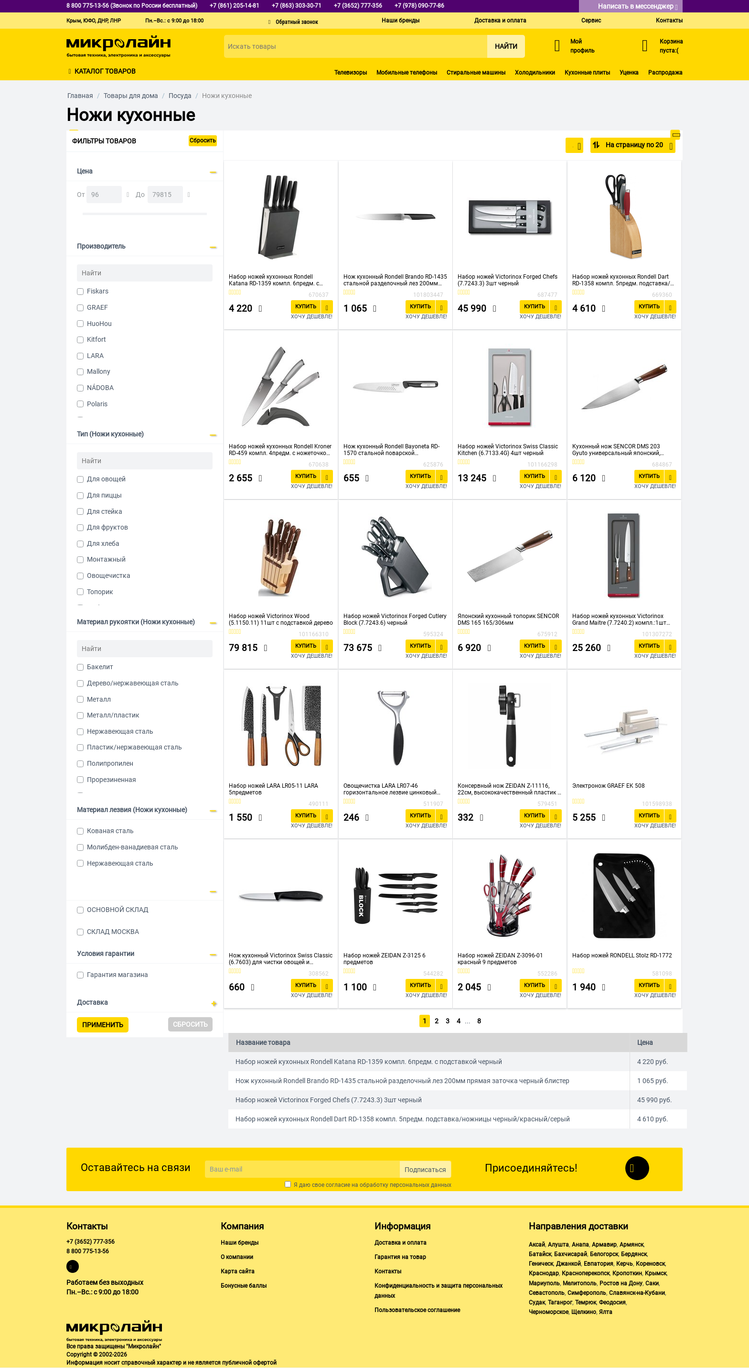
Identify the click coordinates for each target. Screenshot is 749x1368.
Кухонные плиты (587, 72)
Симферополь (586, 1293)
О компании (237, 1257)
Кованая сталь (110, 831)
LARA (95, 355)
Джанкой (568, 1263)
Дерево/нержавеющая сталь (133, 683)
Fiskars (97, 291)
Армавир (604, 1244)
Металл (99, 699)
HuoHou (99, 323)
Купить (305, 307)
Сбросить (203, 140)
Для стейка (104, 511)
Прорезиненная (111, 779)
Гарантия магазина (117, 974)
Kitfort (96, 339)
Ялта (605, 1312)
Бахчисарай (570, 1254)
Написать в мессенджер (638, 6)
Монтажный (106, 559)
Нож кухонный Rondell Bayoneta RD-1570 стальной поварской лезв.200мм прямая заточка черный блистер (393, 449)
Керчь (624, 1263)
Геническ (541, 1263)
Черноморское (548, 1312)
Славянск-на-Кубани (637, 1293)
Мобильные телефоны (406, 72)
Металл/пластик (113, 715)
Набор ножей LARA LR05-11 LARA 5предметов (273, 789)
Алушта (558, 1244)
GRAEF (97, 307)
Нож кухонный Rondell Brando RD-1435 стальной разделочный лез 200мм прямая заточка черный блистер (395, 280)
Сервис (591, 20)
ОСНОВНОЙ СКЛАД (118, 909)
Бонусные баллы (244, 1285)
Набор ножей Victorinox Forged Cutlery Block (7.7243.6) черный (395, 619)
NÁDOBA (100, 387)
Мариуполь (544, 1283)
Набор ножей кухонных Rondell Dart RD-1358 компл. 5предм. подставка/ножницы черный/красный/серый (621, 280)
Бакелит (100, 667)
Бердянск (634, 1254)
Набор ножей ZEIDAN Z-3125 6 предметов (384, 959)
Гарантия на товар (400, 1257)
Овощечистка (108, 575)
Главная (80, 95)
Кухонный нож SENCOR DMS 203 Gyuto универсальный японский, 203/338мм (616, 449)
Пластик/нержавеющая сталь (134, 747)
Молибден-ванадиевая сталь (132, 847)
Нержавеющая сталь (120, 731)
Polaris (97, 404)
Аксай (537, 1244)
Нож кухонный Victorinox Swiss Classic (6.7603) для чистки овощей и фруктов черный (280, 959)
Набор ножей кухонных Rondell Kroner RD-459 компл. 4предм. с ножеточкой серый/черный (280, 449)
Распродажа (665, 72)
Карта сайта (238, 1271)
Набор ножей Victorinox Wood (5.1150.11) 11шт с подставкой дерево (281, 619)
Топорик (100, 592)
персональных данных (420, 1185)
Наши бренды (400, 20)
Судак (537, 1302)
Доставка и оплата (500, 20)
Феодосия (612, 1302)
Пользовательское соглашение (417, 1310)
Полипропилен (110, 763)
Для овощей (106, 479)
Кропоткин (627, 1273)
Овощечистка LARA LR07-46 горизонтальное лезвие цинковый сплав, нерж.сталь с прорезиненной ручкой (392, 789)
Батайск (540, 1254)
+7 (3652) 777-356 (90, 1241)
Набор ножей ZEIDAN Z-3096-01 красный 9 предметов (500, 959)
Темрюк (585, 1302)
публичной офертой (249, 1362)
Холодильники (535, 72)
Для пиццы (104, 495)
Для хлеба (103, 543)
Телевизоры (350, 72)
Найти (506, 46)
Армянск (631, 1244)
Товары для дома (131, 95)
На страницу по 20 (638, 146)
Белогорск (604, 1254)
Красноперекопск (586, 1273)
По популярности (549, 146)
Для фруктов (107, 527)
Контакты (669, 20)
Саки (652, 1283)
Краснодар (544, 1273)
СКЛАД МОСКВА (113, 931)
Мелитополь (580, 1283)
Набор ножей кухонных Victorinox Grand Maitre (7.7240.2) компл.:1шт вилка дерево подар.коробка (619, 619)
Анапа (580, 1244)
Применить (102, 1025)
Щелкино (583, 1312)
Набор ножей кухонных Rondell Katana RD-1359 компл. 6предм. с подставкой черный (274, 280)
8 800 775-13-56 (87, 1251)
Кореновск (650, 1263)
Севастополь (547, 1293)
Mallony (98, 371)
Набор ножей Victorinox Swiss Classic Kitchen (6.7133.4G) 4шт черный (508, 449)
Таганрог (560, 1302)
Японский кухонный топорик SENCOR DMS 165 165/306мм (508, 619)
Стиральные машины (476, 72)
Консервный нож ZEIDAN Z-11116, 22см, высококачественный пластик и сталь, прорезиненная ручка (509, 789)
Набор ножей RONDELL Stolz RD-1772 (622, 955)
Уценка (629, 72)
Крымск (655, 1273)
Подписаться (425, 1169)
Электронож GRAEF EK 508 (608, 785)
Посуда (180, 95)
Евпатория (598, 1263)
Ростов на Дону (620, 1283)
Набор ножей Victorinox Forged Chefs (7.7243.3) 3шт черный (507, 280)
